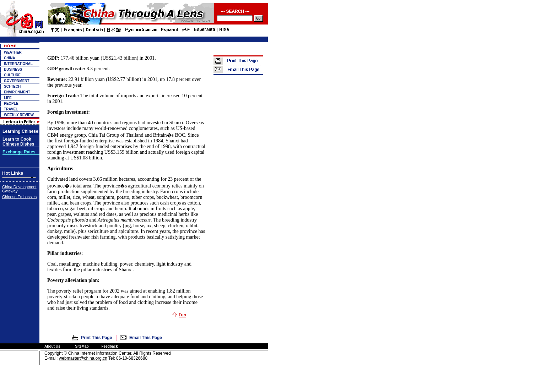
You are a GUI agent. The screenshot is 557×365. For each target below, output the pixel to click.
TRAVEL (11, 109)
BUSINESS (13, 69)
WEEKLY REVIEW (19, 115)
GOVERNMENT (16, 81)
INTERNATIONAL (18, 64)
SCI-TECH (12, 86)
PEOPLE (11, 103)
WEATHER (13, 52)
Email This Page (145, 337)
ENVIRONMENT (17, 92)
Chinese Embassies (19, 197)
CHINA (9, 58)
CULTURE (12, 75)
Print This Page (96, 337)
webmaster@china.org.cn (83, 358)
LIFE (8, 98)
